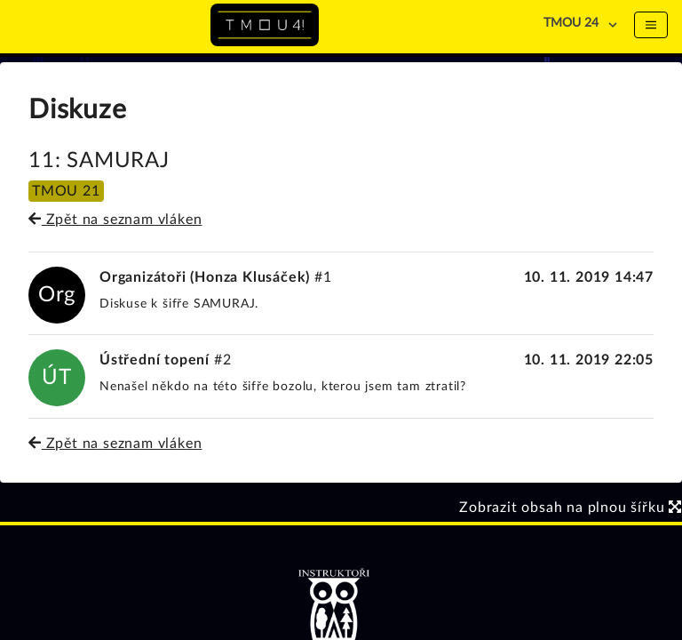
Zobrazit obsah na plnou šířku (570, 507)
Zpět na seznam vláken (115, 219)
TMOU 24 (571, 23)
